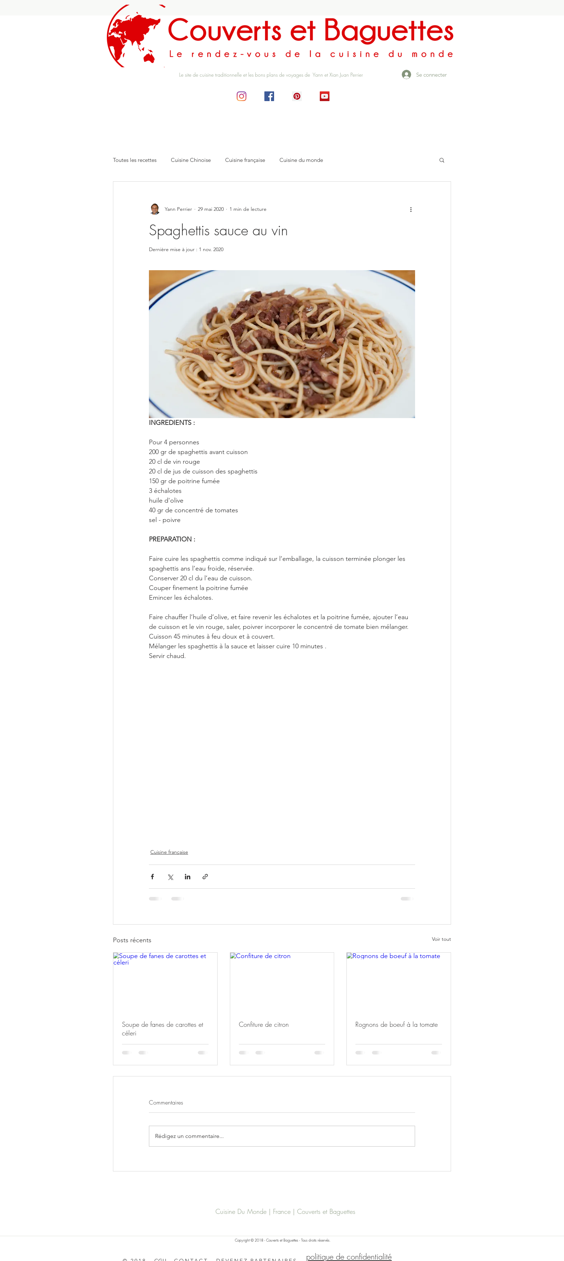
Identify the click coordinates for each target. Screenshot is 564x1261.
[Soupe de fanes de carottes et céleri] (165, 982)
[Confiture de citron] (282, 982)
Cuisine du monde (301, 160)
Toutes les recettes (134, 160)
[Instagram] (241, 96)
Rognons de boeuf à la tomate (396, 1024)
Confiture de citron (264, 1024)
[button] (441, 160)
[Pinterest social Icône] (297, 96)
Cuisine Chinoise (191, 160)
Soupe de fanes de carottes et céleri (162, 1028)
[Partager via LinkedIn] (187, 876)
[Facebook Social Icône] (269, 96)
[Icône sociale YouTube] (324, 96)
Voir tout (441, 939)
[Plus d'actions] (410, 209)
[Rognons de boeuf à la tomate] (399, 982)
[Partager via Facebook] (152, 876)
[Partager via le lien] (205, 876)
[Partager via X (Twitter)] (170, 876)
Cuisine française (245, 160)
